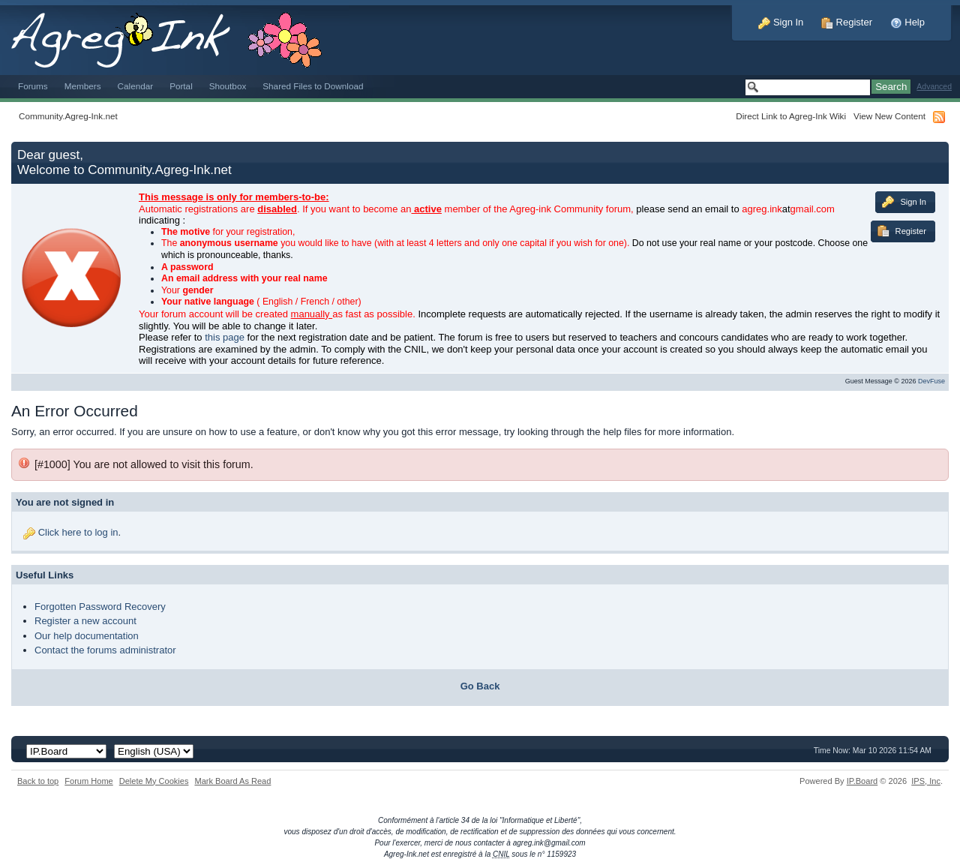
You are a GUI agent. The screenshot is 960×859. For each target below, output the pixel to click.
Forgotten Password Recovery (100, 606)
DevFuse (931, 381)
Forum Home (88, 780)
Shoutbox (228, 86)
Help (907, 22)
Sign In (780, 22)
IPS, (925, 780)
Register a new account (85, 620)
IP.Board (862, 780)
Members (82, 86)
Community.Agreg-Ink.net (68, 116)
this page (224, 337)
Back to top (37, 780)
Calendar (136, 86)
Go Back (480, 686)
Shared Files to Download (312, 86)
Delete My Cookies (154, 780)
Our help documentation (86, 635)
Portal (181, 86)
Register (846, 22)
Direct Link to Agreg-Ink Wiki (791, 116)
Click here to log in (78, 532)
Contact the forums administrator (105, 650)
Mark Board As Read (232, 780)
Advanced (934, 87)
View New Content (890, 116)
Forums (33, 86)
